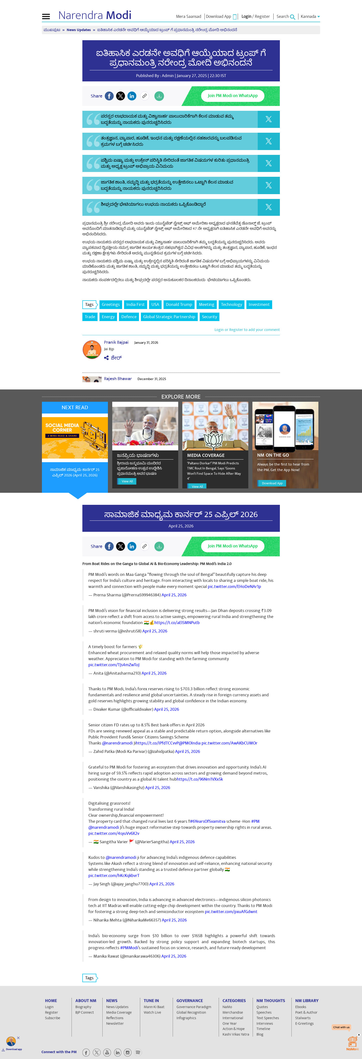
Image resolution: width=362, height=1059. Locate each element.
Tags (90, 304)
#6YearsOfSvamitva (207, 821)
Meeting (206, 304)
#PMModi (129, 947)
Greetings (111, 304)
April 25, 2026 (174, 595)
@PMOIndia (190, 743)
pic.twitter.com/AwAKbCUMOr (229, 743)
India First (135, 304)
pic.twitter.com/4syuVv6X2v (113, 833)
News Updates (79, 30)
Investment (259, 304)
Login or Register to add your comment (247, 330)
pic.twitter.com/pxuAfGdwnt (231, 911)
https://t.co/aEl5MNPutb (177, 622)
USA (155, 304)
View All (127, 481)
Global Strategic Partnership (169, 316)
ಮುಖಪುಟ (52, 30)
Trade (90, 316)
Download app (14, 1049)
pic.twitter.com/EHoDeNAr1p (234, 586)
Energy (108, 316)
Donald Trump (179, 304)
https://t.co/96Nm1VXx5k (200, 779)
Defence (129, 316)
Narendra (95, 15)
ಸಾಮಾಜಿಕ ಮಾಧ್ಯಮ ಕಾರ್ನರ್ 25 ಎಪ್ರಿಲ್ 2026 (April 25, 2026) (74, 472)
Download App (272, 483)
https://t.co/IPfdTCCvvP (157, 743)
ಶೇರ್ (113, 358)
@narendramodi (117, 743)
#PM (255, 821)
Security (209, 316)
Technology (231, 304)
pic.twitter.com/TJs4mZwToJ (113, 664)
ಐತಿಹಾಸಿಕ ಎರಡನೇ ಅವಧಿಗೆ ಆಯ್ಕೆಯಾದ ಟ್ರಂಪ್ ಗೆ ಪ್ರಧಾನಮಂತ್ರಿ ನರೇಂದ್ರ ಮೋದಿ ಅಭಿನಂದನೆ (167, 30)
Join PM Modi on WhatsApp (233, 95)
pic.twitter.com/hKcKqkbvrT (113, 875)
